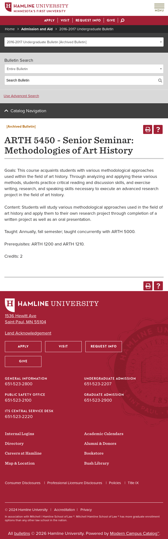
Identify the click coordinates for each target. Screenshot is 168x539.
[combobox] (84, 42)
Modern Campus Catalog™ (134, 533)
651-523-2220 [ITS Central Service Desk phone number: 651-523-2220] (19, 416)
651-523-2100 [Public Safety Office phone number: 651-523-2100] (18, 400)
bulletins (22, 533)
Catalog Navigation (28, 111)
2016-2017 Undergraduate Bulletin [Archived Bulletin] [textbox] (46, 42)
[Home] (36, 8)
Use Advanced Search (21, 96)
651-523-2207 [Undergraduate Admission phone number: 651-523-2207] (97, 384)
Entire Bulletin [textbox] (17, 68)
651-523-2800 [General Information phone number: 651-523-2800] (18, 384)
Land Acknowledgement (28, 333)
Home (10, 29)
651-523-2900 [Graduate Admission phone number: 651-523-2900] (98, 400)
